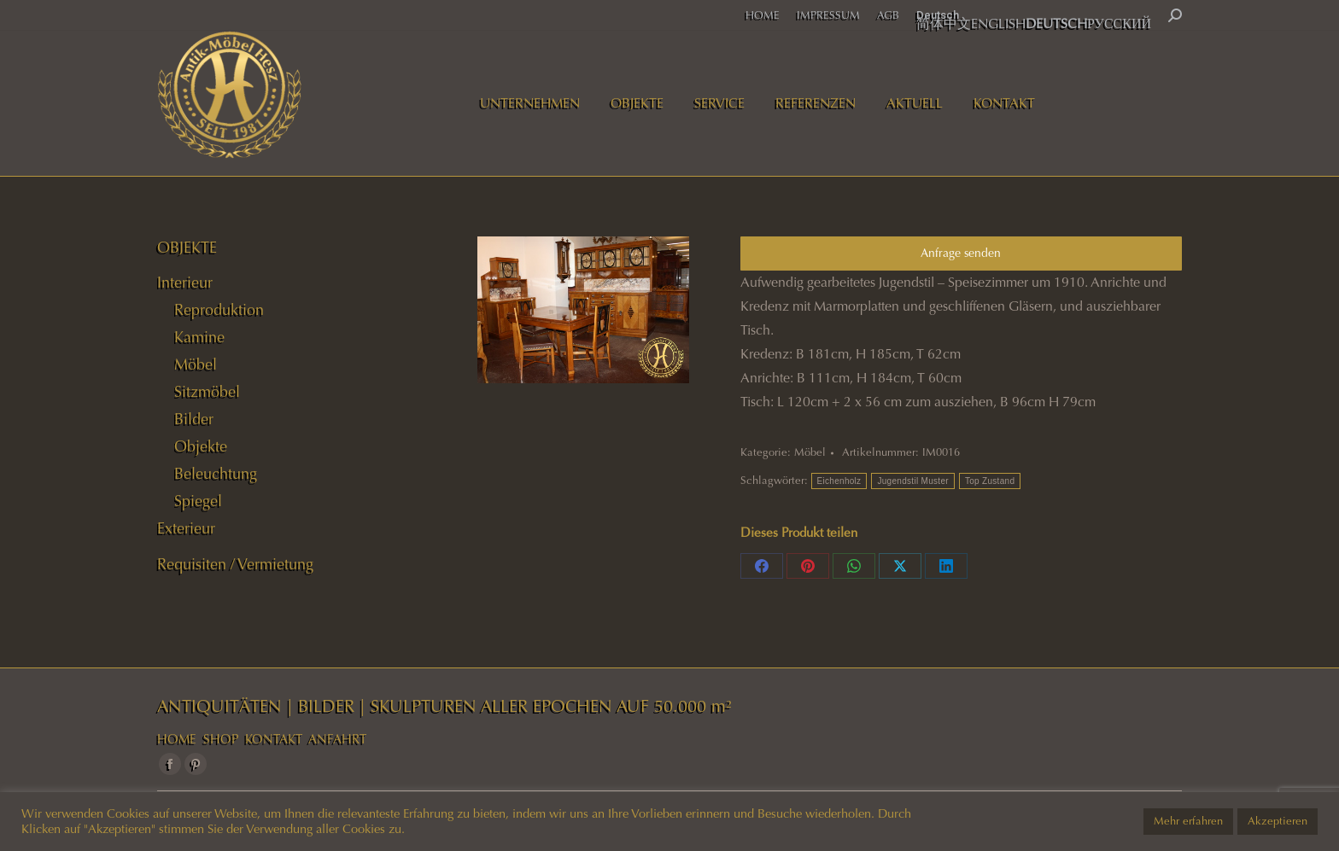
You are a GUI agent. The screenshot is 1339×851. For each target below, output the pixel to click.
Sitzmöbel (207, 391)
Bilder (193, 419)
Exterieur (186, 528)
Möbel (810, 452)
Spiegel (198, 501)
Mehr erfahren (1188, 821)
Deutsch (937, 15)
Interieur (185, 282)
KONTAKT (273, 739)
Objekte (200, 446)
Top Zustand (989, 481)
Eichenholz (839, 481)
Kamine (199, 337)
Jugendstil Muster (912, 481)
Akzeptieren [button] (1277, 821)
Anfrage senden (961, 253)
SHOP (220, 739)
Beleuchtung (215, 473)
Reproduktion (219, 309)
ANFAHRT (337, 739)
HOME (176, 739)
